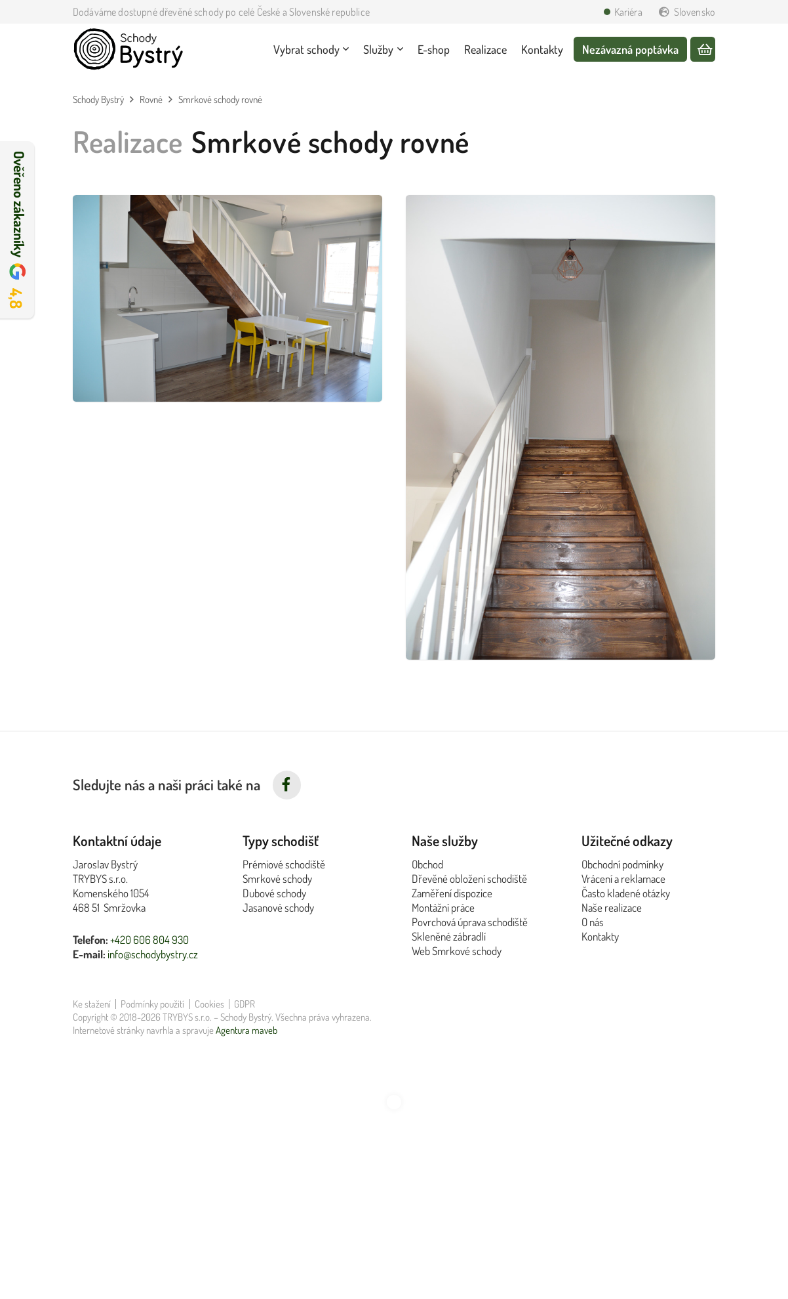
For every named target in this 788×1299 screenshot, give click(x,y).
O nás (592, 922)
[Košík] (702, 50)
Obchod (427, 864)
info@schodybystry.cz (153, 954)
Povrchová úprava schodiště (470, 922)
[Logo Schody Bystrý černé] (128, 49)
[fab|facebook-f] (287, 785)
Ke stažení (92, 1004)
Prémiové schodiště (284, 864)
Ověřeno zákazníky (19, 230)
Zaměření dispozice (452, 893)
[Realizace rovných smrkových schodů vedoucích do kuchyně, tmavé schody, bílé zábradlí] (227, 298)
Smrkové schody (277, 878)
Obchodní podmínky (622, 864)
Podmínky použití (152, 1004)
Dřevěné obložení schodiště (469, 878)
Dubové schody (274, 893)
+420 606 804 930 (149, 940)
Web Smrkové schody (457, 951)
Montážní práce (443, 907)
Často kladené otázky (625, 893)
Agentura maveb (246, 1030)
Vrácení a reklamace (623, 878)
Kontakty (600, 936)
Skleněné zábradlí (449, 936)
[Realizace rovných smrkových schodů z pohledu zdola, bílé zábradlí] (560, 427)
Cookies (209, 1004)
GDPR (244, 1004)
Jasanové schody (278, 907)
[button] (344, 49)
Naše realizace (611, 907)
